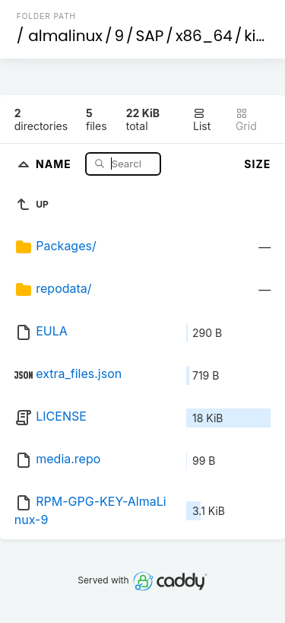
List (202, 119)
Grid (246, 119)
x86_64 (204, 35)
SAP (150, 35)
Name (55, 163)
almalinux (65, 35)
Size (257, 163)
